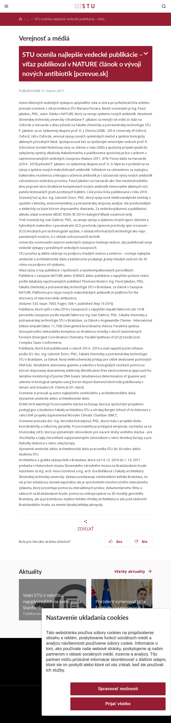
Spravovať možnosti (118, 689)
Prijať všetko (118, 704)
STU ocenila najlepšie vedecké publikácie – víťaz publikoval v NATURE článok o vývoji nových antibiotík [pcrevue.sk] (82, 64)
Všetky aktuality (129, 571)
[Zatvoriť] (6, 6)
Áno (115, 541)
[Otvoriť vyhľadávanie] (164, 6)
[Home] (20, 19)
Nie (140, 541)
